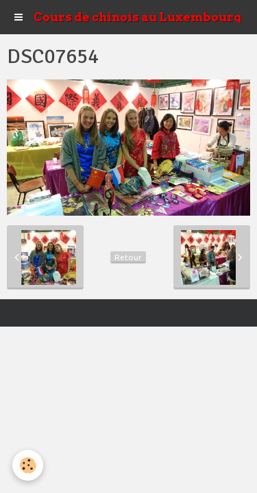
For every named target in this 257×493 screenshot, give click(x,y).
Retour (128, 257)
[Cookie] (27, 465)
